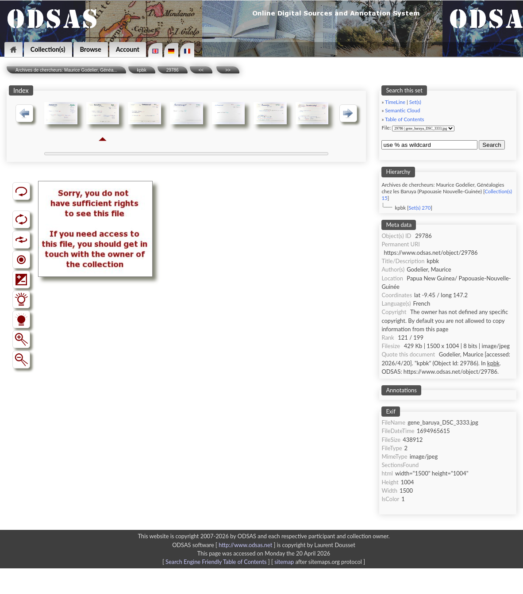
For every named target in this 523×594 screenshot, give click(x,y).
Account (127, 49)
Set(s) (415, 102)
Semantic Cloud (402, 110)
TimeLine (395, 102)
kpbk (141, 70)
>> (228, 70)
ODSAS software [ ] (224, 544)
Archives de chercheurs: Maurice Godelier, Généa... (66, 70)
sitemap (284, 561)
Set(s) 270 (419, 208)
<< (201, 70)
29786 (172, 70)
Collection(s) (48, 49)
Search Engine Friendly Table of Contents (215, 561)
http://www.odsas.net (245, 544)
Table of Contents (404, 119)
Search (491, 145)
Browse (90, 49)
